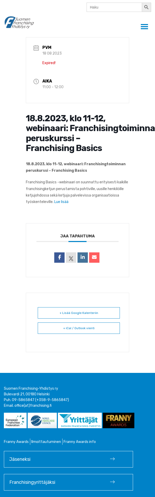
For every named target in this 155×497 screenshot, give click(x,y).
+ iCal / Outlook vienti (79, 328)
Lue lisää (61, 202)
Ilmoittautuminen (46, 442)
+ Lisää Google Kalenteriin (79, 313)
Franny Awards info (80, 442)
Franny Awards (16, 442)
